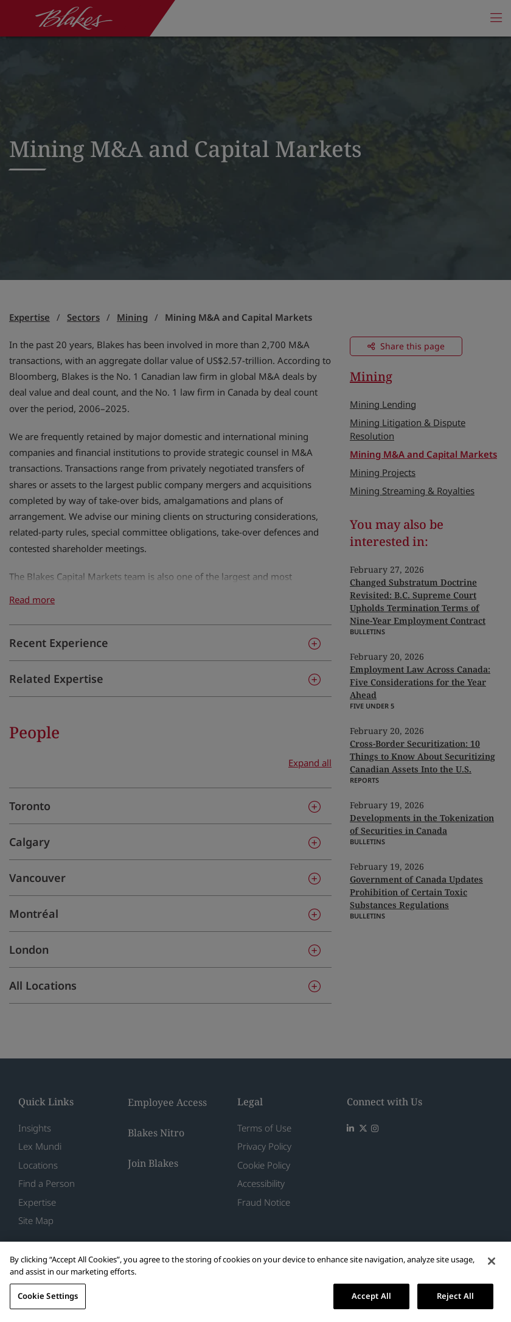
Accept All (371, 1295)
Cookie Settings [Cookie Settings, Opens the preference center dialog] (48, 1295)
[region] (255, 1282)
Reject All (455, 1295)
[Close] (491, 1261)
